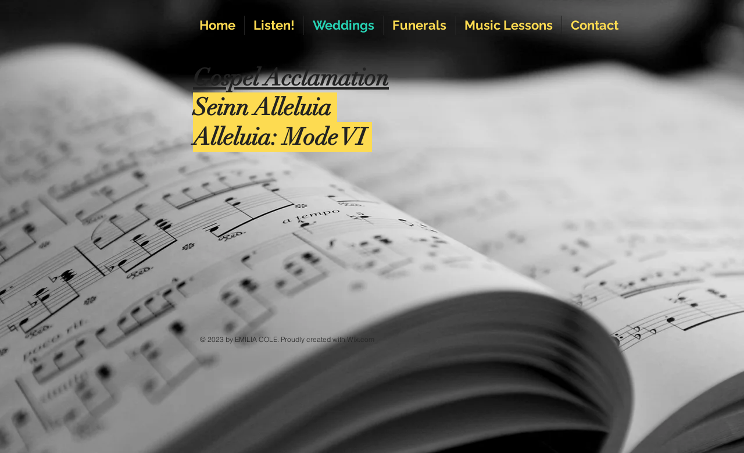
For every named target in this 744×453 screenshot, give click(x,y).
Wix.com (360, 339)
